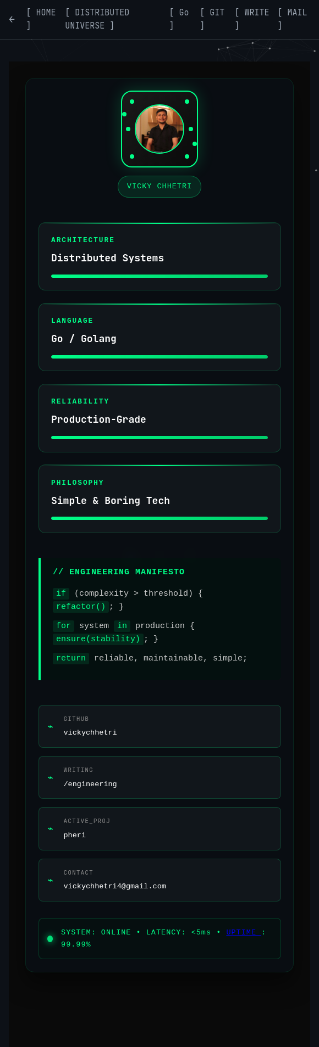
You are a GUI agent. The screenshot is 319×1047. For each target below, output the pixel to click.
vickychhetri (90, 733)
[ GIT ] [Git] (212, 19)
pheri (75, 835)
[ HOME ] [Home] (41, 19)
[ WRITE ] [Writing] (252, 19)
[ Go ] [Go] (179, 19)
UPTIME (243, 932)
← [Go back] (12, 19)
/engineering (90, 784)
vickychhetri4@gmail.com (115, 886)
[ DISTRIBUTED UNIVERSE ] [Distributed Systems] (97, 19)
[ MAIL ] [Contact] (292, 19)
